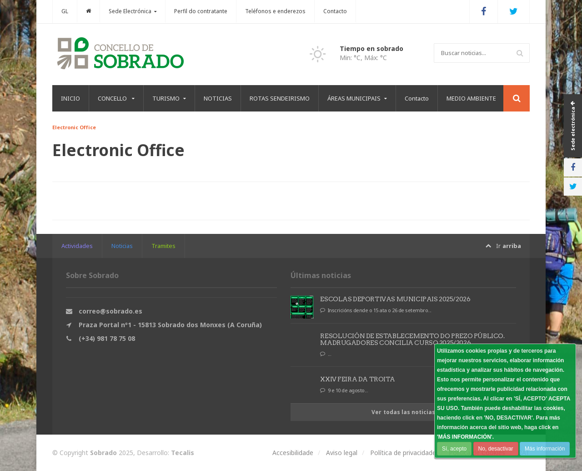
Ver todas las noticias (403, 412)
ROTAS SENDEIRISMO (280, 98)
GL (64, 11)
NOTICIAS (218, 98)
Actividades (77, 246)
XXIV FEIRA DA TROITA (357, 379)
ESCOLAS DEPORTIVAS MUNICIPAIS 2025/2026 (395, 299)
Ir (503, 246)
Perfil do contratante (200, 11)
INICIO (70, 98)
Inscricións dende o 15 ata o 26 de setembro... (376, 310)
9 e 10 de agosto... (344, 390)
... (326, 354)
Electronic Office (73, 127)
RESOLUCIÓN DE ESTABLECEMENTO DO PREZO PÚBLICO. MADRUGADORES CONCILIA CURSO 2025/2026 (412, 339)
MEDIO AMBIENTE (471, 98)
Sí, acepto (454, 449)
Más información (544, 449)
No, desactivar (495, 449)
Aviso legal (341, 452)
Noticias (122, 246)
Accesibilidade (292, 452)
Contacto (335, 11)
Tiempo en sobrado (371, 48)
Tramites (163, 246)
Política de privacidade (403, 452)
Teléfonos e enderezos (275, 11)
